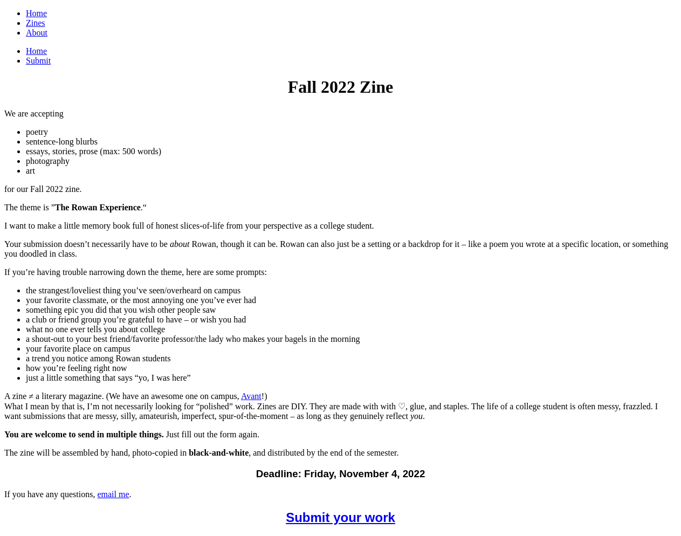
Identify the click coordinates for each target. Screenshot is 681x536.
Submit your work (340, 517)
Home (36, 13)
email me (113, 494)
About (36, 32)
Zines (35, 23)
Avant (251, 396)
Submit (38, 60)
